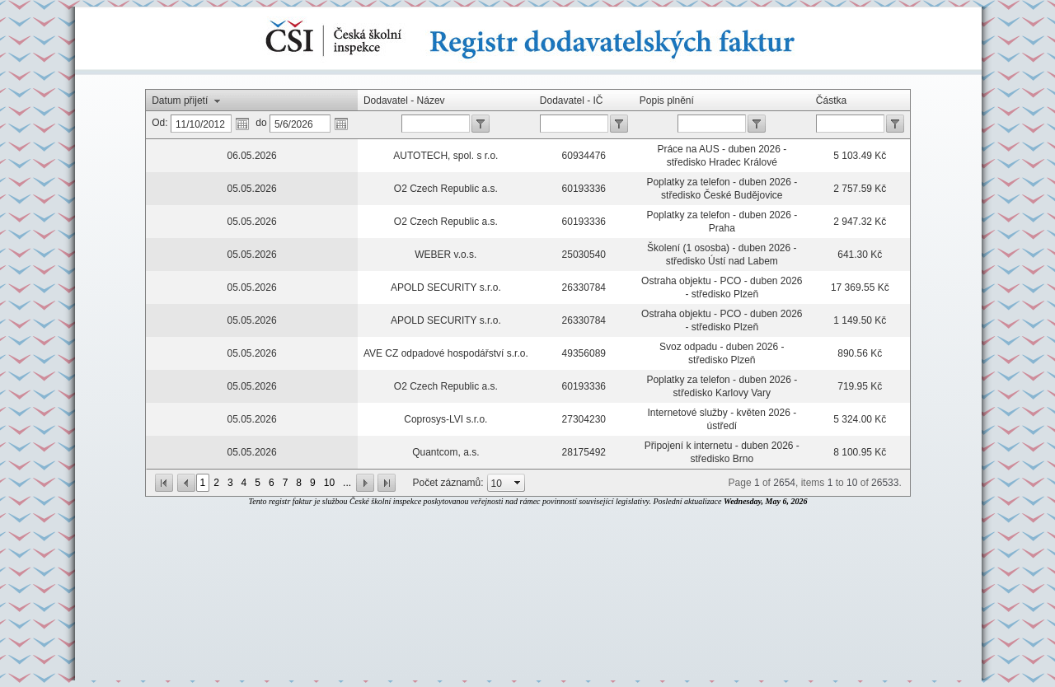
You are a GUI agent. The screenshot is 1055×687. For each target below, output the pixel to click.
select (517, 483)
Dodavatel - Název (404, 100)
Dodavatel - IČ (571, 100)
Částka (831, 100)
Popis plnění (667, 100)
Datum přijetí (180, 100)
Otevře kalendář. (242, 123)
